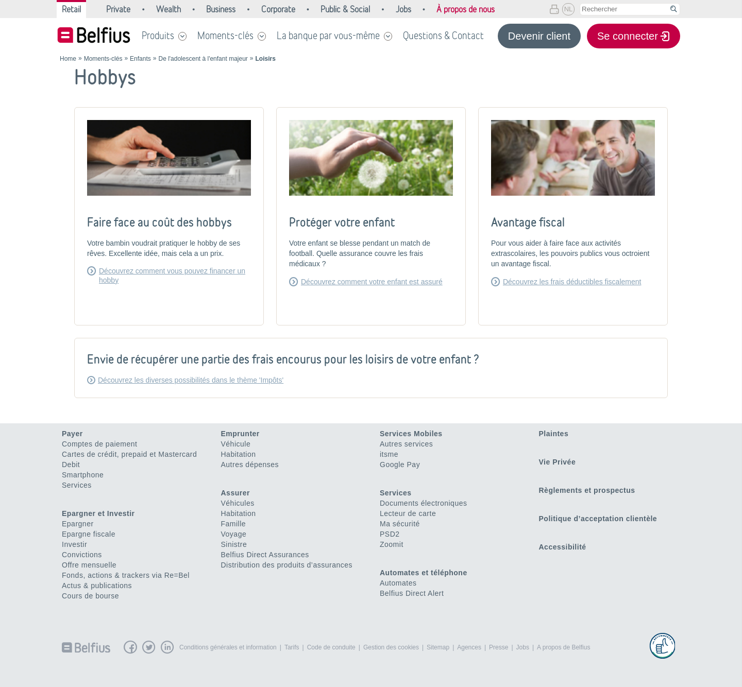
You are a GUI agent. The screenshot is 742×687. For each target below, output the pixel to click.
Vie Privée (557, 462)
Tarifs (291, 647)
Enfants (140, 58)
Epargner (78, 524)
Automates (398, 583)
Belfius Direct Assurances (265, 555)
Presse (498, 647)
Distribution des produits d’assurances (287, 565)
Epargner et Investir (98, 513)
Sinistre (234, 544)
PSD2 (390, 534)
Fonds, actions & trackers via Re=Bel (126, 575)
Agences (469, 647)
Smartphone (83, 475)
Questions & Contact (443, 35)
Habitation (238, 454)
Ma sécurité (400, 524)
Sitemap (438, 647)
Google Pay (400, 464)
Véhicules (238, 503)
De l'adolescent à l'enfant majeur (202, 58)
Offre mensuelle (89, 565)
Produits (158, 35)
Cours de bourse (90, 596)
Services (77, 485)
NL (568, 9)
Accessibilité (562, 547)
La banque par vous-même (328, 35)
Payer (72, 434)
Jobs (522, 647)
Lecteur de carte (408, 513)
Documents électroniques (423, 503)
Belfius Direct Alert (412, 593)
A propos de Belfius (563, 647)
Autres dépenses (250, 464)
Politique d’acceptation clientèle (598, 518)
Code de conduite (331, 647)
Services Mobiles (411, 434)
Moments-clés (225, 35)
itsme (389, 454)
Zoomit (391, 544)
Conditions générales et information (228, 647)
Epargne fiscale (88, 534)
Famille (233, 524)
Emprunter (240, 434)
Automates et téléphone (423, 573)
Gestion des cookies (391, 647)
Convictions (82, 555)
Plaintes (554, 434)
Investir (74, 544)
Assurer (235, 493)
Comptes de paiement (99, 444)
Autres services (406, 444)
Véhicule (236, 444)
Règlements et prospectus (587, 490)
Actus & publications (97, 585)
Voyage (234, 534)
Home (68, 58)
